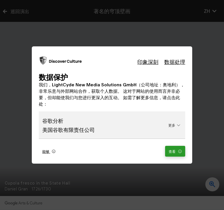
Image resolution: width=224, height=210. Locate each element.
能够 (48, 151)
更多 (174, 125)
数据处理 (174, 61)
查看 (175, 151)
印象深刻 (147, 61)
